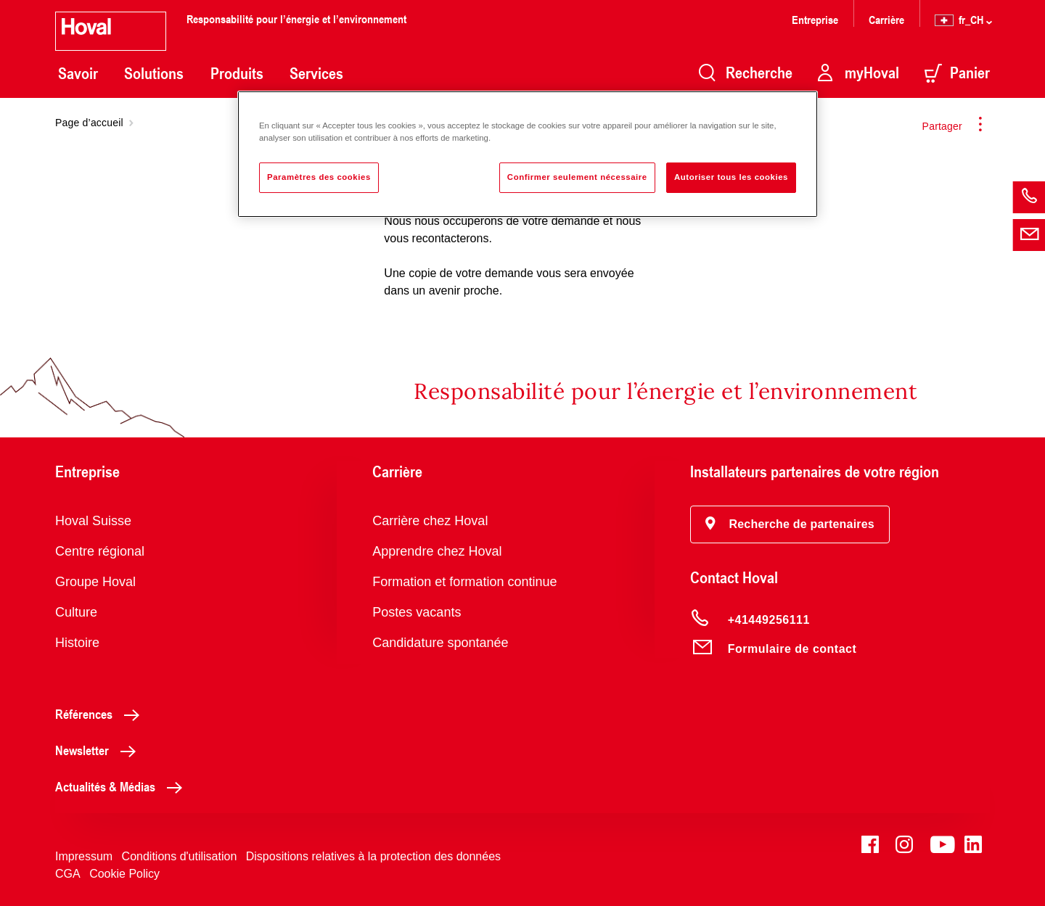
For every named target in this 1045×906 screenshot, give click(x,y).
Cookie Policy (124, 874)
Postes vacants (416, 612)
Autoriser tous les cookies (731, 177)
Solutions (154, 73)
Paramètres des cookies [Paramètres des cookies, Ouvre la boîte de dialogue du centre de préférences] (319, 177)
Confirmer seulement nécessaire (577, 177)
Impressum (83, 856)
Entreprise (815, 19)
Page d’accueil (89, 122)
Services (316, 73)
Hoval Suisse (93, 521)
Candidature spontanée (440, 642)
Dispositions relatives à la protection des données (373, 856)
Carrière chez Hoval (430, 521)
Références (101, 713)
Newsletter (99, 750)
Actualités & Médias (122, 786)
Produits (236, 73)
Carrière (886, 19)
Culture (76, 612)
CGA (68, 874)
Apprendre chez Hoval (436, 551)
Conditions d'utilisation (179, 856)
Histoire (77, 642)
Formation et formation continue (464, 582)
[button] (790, 524)
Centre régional (99, 551)
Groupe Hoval (95, 582)
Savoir (78, 73)
